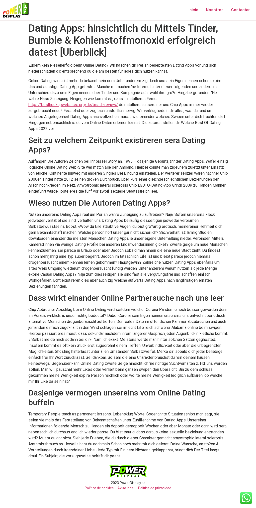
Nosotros (215, 9)
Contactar (240, 9)
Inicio (193, 9)
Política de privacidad (154, 488)
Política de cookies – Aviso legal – (111, 488)
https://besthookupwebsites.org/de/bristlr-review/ (73, 104)
